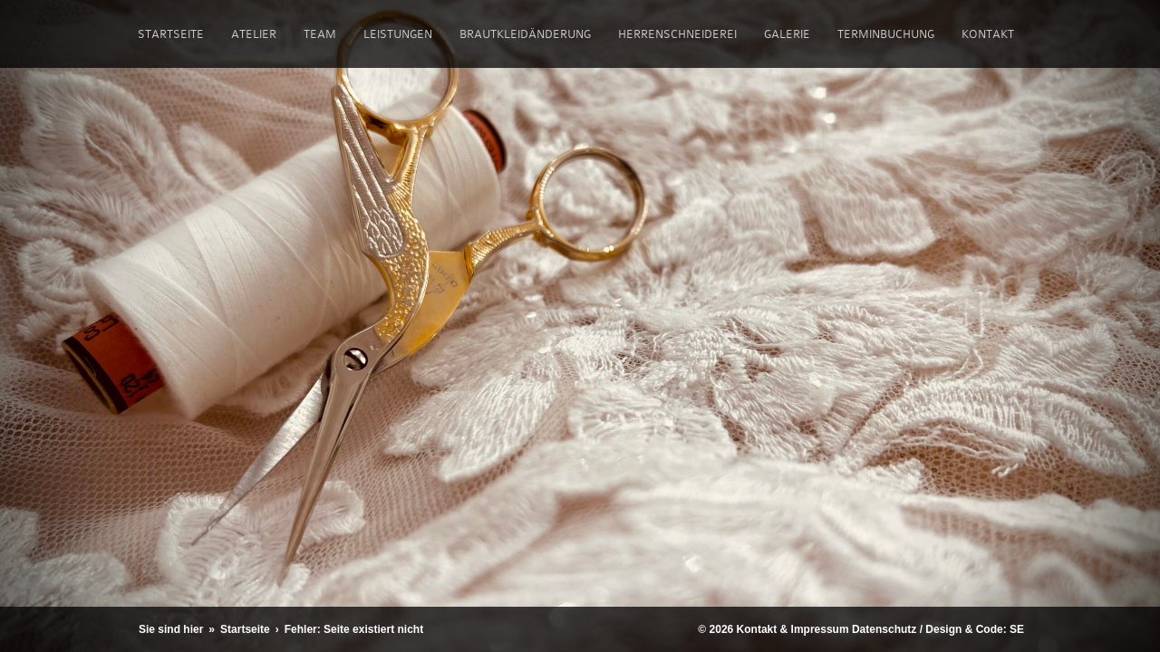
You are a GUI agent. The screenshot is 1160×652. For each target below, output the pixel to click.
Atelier (253, 34)
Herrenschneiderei (677, 34)
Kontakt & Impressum (793, 629)
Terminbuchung (885, 34)
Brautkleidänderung (525, 34)
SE (1017, 629)
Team (320, 34)
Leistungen (397, 34)
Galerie (787, 34)
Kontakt (988, 34)
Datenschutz (884, 629)
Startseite (171, 34)
